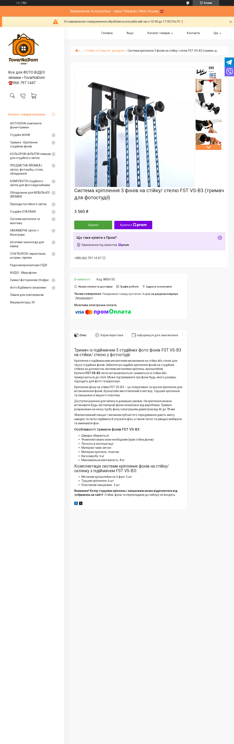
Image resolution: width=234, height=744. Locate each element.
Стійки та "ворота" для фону (105, 50)
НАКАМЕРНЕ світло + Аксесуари (24, 232)
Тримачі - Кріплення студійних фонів (24, 144)
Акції (130, 33)
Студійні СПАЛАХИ (23, 211)
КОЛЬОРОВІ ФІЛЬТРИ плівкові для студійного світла (30, 156)
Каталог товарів (158, 33)
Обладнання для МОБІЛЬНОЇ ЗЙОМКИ (30, 194)
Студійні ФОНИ (20, 135)
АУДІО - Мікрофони (23, 272)
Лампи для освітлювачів (27, 295)
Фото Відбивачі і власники (28, 287)
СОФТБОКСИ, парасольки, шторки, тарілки (28, 256)
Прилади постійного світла (28, 204)
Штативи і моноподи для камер (27, 244)
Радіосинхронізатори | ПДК (28, 265)
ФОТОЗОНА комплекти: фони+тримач (26, 125)
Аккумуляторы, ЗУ (22, 302)
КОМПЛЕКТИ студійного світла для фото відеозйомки (30, 183)
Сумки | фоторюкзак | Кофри (29, 280)
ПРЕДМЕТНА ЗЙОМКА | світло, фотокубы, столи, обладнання (26, 169)
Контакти (193, 33)
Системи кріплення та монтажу (25, 221)
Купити (93, 225)
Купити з (133, 225)
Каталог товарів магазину (26, 114)
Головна (107, 33)
